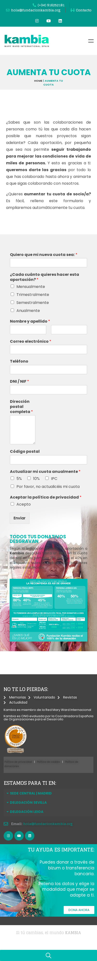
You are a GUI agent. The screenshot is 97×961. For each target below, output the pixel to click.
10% (36, 478)
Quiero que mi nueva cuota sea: (43, 254)
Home (38, 81)
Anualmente (28, 310)
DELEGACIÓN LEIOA (26, 811)
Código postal (25, 451)
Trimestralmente (32, 294)
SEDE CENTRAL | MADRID (31, 793)
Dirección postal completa (21, 406)
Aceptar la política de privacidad (46, 497)
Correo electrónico (30, 341)
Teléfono (19, 361)
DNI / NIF (19, 381)
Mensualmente (30, 286)
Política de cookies (48, 762)
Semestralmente (32, 302)
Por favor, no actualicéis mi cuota (48, 486)
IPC (54, 478)
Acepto (23, 504)
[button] (48, 793)
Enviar (20, 518)
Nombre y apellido (30, 321)
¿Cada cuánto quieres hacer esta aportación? (44, 277)
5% (19, 478)
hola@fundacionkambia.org (48, 824)
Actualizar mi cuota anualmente (45, 471)
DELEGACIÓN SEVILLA (28, 802)
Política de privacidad (18, 762)
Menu (91, 41)
